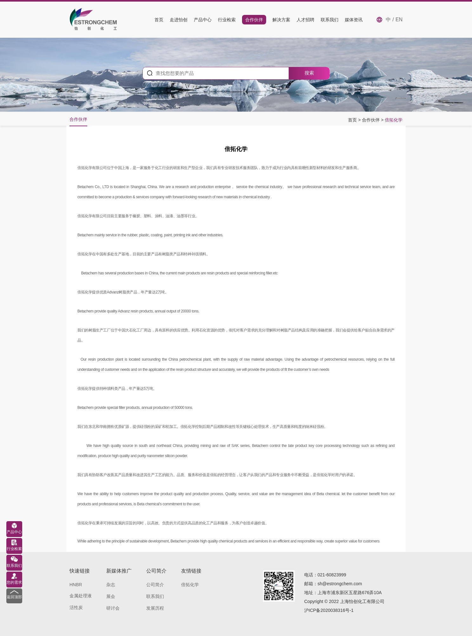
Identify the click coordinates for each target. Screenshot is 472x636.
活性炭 (76, 607)
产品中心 (203, 19)
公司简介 (155, 584)
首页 (158, 19)
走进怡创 (178, 19)
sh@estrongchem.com (340, 583)
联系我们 (329, 19)
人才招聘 (305, 19)
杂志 (110, 584)
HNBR (75, 584)
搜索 (309, 72)
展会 (110, 596)
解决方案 (281, 19)
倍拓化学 (394, 119)
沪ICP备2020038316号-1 (329, 610)
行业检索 (227, 19)
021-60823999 (332, 574)
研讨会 (113, 608)
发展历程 (155, 608)
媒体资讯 (354, 19)
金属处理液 (80, 595)
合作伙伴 (254, 19)
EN (399, 19)
